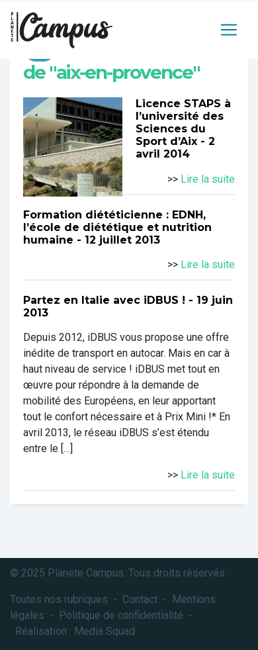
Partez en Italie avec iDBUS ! (104, 300)
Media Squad (104, 631)
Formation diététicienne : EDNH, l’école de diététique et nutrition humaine (117, 227)
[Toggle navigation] (228, 30)
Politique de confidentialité (121, 615)
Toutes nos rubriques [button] (59, 599)
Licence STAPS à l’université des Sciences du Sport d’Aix (183, 122)
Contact (139, 599)
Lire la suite (208, 179)
